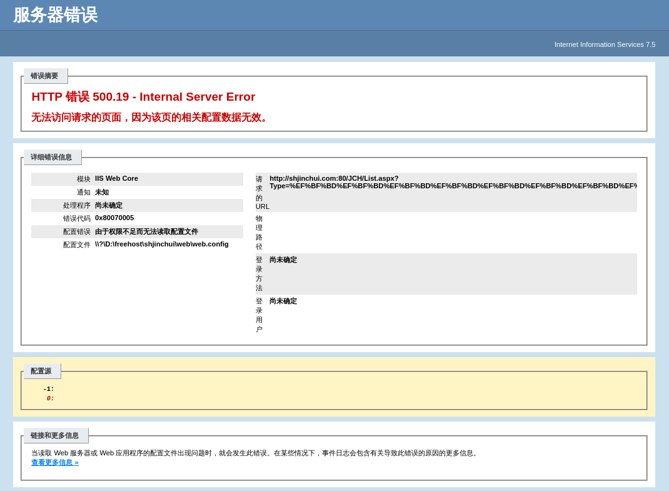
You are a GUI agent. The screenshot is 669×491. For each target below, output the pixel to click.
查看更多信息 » (54, 466)
